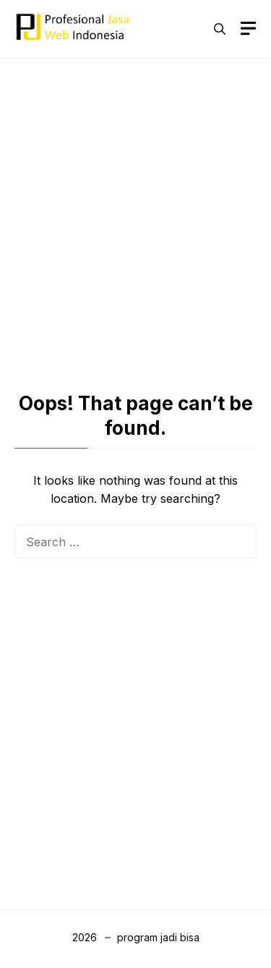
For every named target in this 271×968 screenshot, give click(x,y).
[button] (220, 29)
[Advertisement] (135, 212)
